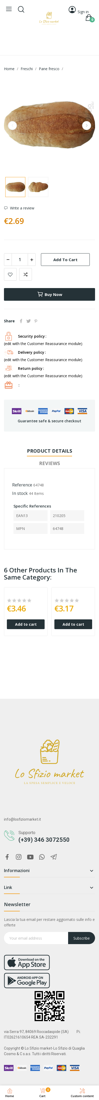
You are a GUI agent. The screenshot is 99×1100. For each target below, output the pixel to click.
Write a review (21, 208)
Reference (22, 485)
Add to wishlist (10, 274)
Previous (12, 125)
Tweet (28, 321)
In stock (20, 493)
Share (21, 321)
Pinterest (36, 321)
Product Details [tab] (49, 451)
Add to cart (65, 259)
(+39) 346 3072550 (44, 839)
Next (86, 125)
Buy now (49, 294)
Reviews (49, 463)
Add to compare (25, 274)
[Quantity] (20, 259)
